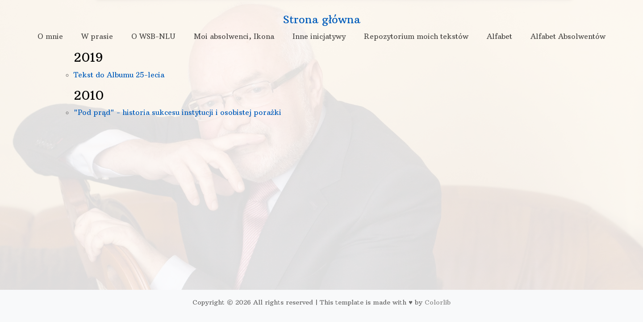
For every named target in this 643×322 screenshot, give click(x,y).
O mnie (50, 36)
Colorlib (438, 302)
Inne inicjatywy (319, 36)
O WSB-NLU (153, 36)
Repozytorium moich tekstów (416, 36)
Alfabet (499, 36)
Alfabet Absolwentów (567, 36)
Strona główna (321, 19)
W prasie (97, 36)
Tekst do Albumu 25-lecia (119, 74)
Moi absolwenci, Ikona (234, 36)
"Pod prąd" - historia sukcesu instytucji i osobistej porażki (177, 112)
